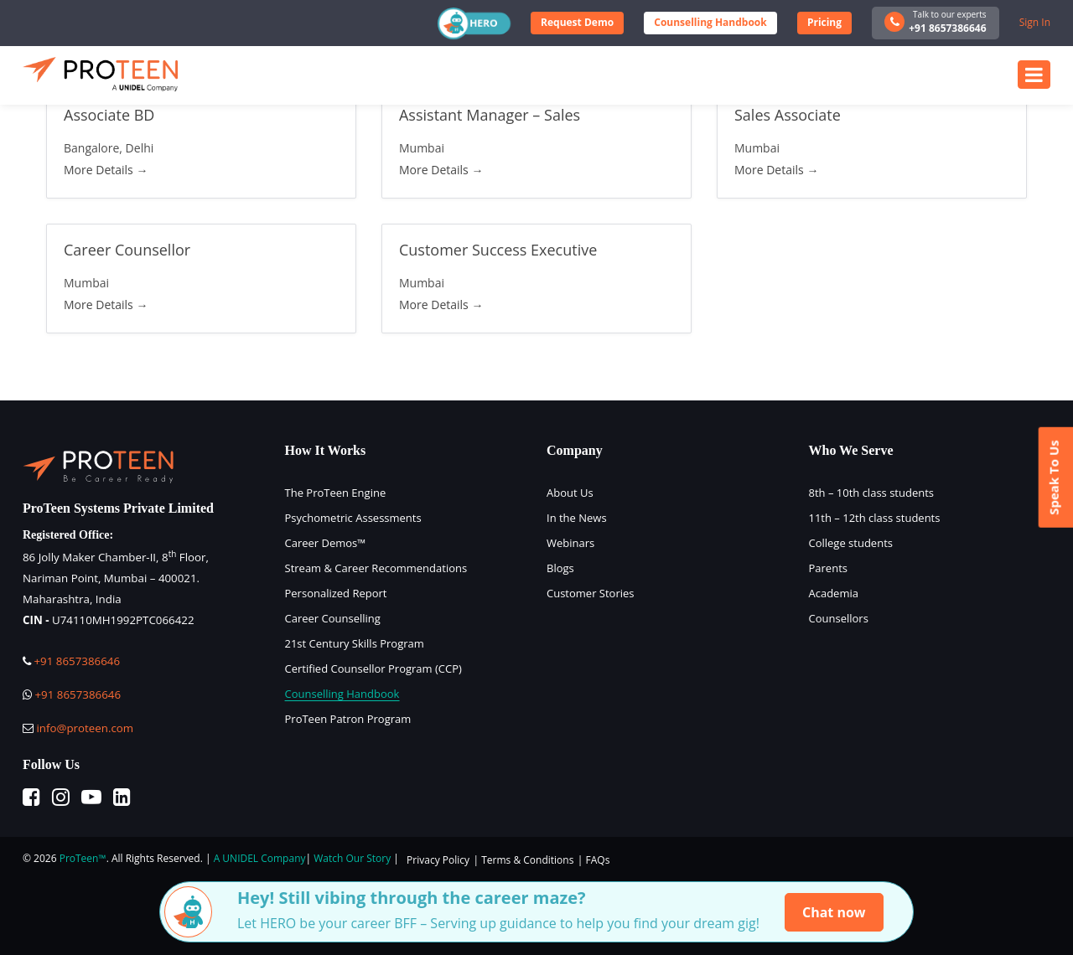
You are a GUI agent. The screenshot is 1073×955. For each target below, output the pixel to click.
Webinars (570, 542)
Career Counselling (333, 618)
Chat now (834, 912)
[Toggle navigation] (1034, 74)
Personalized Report (336, 593)
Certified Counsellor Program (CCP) (373, 668)
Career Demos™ (325, 542)
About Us (570, 492)
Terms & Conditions (527, 860)
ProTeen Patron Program (348, 718)
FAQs (598, 860)
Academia (833, 593)
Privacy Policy (438, 860)
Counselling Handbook (710, 22)
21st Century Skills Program (354, 643)
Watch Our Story (352, 858)
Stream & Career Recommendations (376, 568)
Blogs (560, 568)
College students (851, 542)
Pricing (824, 22)
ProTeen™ (83, 858)
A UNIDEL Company (260, 858)
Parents (828, 568)
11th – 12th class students (875, 517)
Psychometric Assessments (353, 517)
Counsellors (838, 618)
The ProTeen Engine (335, 492)
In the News (577, 517)
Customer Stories (591, 593)
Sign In (1034, 22)
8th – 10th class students (872, 492)
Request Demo (577, 22)
